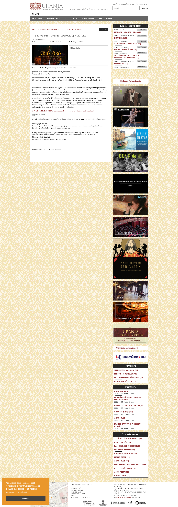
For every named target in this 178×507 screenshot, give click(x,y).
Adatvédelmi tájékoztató (80, 497)
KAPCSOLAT (143, 4)
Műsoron (37, 18)
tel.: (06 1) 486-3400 (101, 9)
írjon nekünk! (76, 492)
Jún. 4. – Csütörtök (130, 26)
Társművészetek (52, 14)
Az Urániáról (73, 14)
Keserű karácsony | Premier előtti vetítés (127, 398)
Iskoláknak (88, 18)
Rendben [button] (26, 499)
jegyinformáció (77, 490)
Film (42, 29)
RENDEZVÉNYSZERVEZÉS (128, 4)
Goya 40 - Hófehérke (123, 412)
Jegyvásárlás (142, 30)
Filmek (35, 14)
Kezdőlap (35, 29)
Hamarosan (53, 18)
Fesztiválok (105, 18)
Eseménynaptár (115, 14)
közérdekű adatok (78, 494)
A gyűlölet (119, 418)
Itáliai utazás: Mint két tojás (128, 406)
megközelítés (76, 488)
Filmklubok (71, 18)
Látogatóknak (93, 14)
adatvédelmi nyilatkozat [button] (16, 492)
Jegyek (131, 14)
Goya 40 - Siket (121, 391)
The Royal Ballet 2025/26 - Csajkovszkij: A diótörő (63, 29)
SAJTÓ (114, 4)
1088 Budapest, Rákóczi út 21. (81, 9)
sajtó (73, 496)
